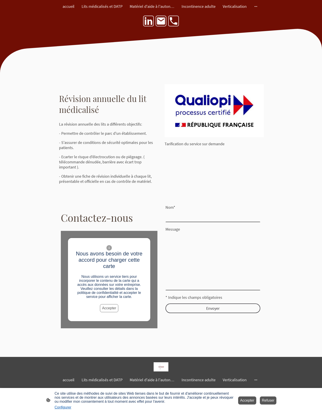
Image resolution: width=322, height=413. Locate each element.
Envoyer (213, 308)
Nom (170, 207)
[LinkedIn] (148, 21)
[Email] (161, 21)
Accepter (109, 308)
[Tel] (173, 21)
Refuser (268, 400)
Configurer (63, 407)
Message (172, 229)
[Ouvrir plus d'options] (256, 6)
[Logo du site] (161, 366)
